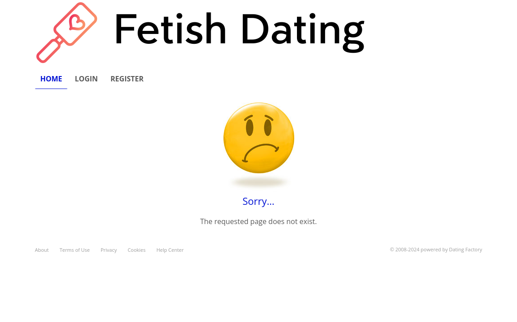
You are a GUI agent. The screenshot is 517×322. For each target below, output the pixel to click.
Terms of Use (74, 249)
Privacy (109, 249)
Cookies (136, 249)
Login (86, 79)
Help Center (170, 249)
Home (51, 79)
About (42, 249)
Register (127, 79)
